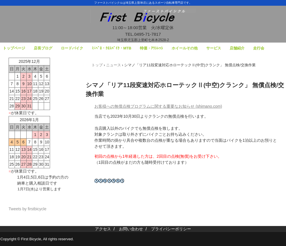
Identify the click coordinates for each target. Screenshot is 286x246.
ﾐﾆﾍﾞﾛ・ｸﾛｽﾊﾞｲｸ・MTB (111, 48)
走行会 (258, 48)
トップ (97, 65)
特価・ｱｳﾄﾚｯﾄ (151, 48)
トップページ (14, 48)
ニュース (113, 65)
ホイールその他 (185, 48)
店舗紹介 (237, 48)
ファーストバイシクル (143, 20)
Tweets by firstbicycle (27, 209)
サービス (213, 48)
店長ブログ (43, 48)
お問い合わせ (131, 229)
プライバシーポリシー (171, 229)
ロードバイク (72, 48)
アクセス (103, 229)
